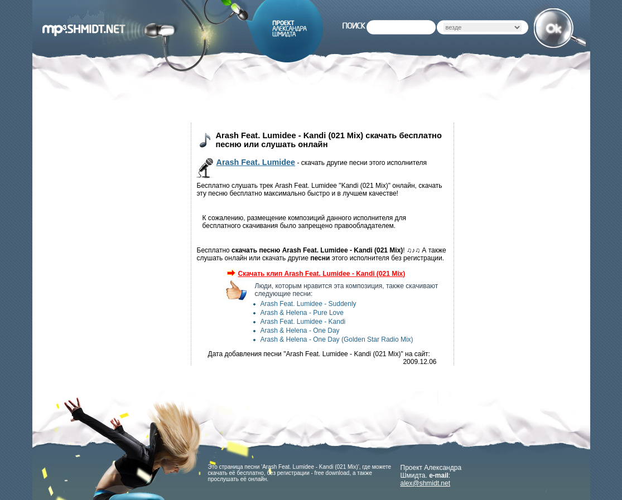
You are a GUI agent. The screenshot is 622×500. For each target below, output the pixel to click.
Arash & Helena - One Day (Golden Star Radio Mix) (337, 339)
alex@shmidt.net (426, 483)
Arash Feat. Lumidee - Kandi (303, 322)
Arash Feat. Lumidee (256, 162)
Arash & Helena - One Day (300, 330)
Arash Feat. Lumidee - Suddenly (308, 304)
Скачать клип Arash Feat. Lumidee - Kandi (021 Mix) (316, 274)
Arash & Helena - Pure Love (302, 313)
